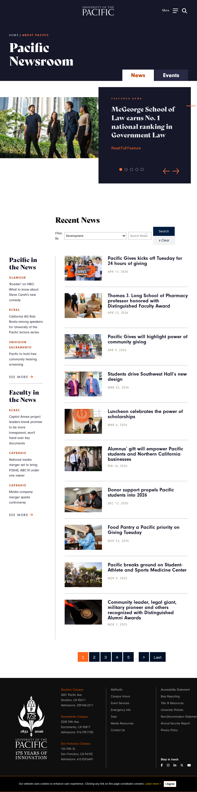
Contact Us (118, 730)
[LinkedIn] (176, 765)
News (138, 75)
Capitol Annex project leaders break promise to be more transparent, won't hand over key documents (25, 430)
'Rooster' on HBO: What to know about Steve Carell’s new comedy (23, 292)
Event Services (120, 703)
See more (21, 377)
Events (171, 75)
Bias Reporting (170, 696)
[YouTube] (190, 765)
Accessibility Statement (175, 689)
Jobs (114, 716)
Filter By (59, 235)
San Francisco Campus (75, 743)
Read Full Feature (144, 127)
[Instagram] (170, 765)
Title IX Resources (172, 703)
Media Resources (122, 723)
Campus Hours (120, 696)
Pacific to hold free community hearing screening (23, 359)
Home (14, 35)
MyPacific (117, 689)
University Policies (172, 710)
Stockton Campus (72, 689)
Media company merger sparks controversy (21, 497)
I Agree (169, 783)
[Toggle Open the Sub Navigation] (170, 10)
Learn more (152, 783)
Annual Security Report (175, 723)
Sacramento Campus (74, 716)
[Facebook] (163, 765)
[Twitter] (183, 765)
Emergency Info (121, 710)
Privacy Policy (169, 730)
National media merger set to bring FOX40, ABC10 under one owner (24, 468)
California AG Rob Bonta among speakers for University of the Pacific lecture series (26, 324)
